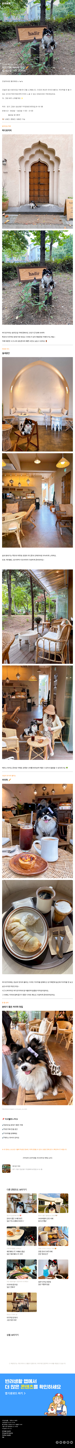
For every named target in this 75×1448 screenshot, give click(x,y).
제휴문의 (70, 3)
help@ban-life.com (7, 1428)
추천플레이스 (59, 3)
